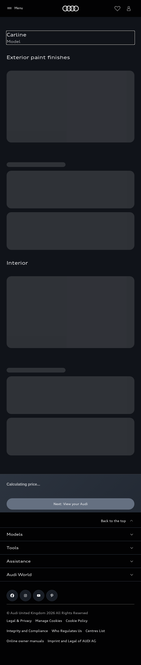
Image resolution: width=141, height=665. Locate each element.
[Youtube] (38, 595)
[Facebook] (12, 595)
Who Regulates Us (67, 631)
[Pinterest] (52, 595)
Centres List (95, 631)
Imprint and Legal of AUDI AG (72, 641)
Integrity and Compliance (27, 631)
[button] (70, 534)
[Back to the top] (117, 521)
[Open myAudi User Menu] (128, 8)
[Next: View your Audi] (70, 504)
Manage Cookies (48, 621)
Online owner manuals (25, 641)
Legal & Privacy (19, 621)
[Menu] (15, 8)
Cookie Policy (76, 621)
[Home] (70, 8)
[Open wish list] (117, 8)
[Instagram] (25, 595)
